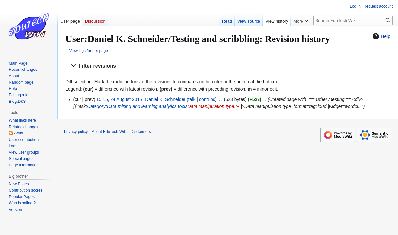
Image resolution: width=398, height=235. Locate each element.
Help (380, 36)
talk (192, 99)
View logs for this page (88, 50)
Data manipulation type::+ (213, 106)
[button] (228, 66)
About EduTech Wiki (109, 131)
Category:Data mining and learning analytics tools (137, 106)
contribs (207, 99)
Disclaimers (141, 131)
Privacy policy (76, 131)
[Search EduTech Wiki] (353, 20)
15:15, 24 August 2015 (119, 99)
